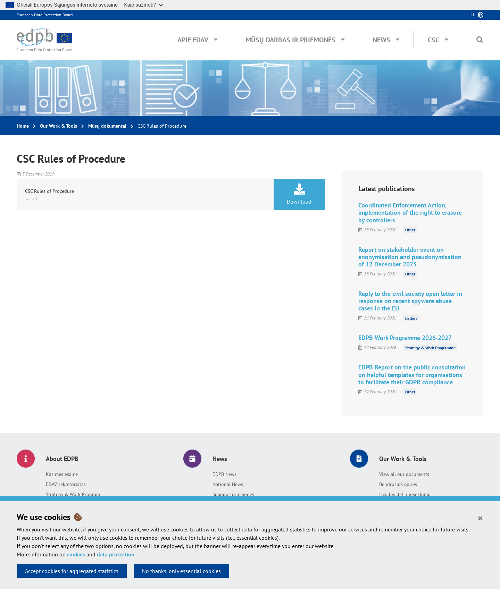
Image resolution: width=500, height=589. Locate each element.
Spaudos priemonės (233, 494)
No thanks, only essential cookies (181, 570)
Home (23, 126)
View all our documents (404, 474)
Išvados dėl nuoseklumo (405, 494)
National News (227, 484)
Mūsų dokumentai (107, 126)
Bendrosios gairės (398, 484)
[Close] (480, 517)
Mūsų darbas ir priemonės (290, 39)
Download (299, 194)
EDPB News (224, 474)
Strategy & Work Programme (430, 347)
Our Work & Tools (58, 126)
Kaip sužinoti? (143, 5)
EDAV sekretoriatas (66, 484)
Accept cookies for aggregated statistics (71, 570)
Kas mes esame (62, 474)
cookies (76, 554)
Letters (411, 318)
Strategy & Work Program (73, 494)
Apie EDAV (192, 39)
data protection (115, 554)
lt (472, 14)
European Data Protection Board (45, 14)
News (381, 39)
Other (410, 229)
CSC (433, 39)
